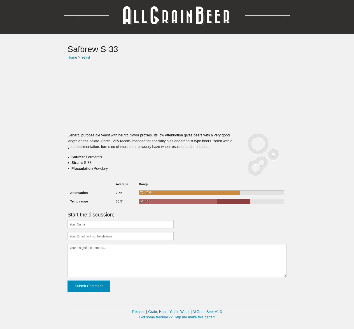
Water (185, 312)
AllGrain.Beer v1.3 (207, 312)
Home (72, 57)
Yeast (85, 57)
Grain (152, 312)
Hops (163, 312)
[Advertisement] (177, 96)
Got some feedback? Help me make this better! (177, 317)
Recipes (138, 312)
